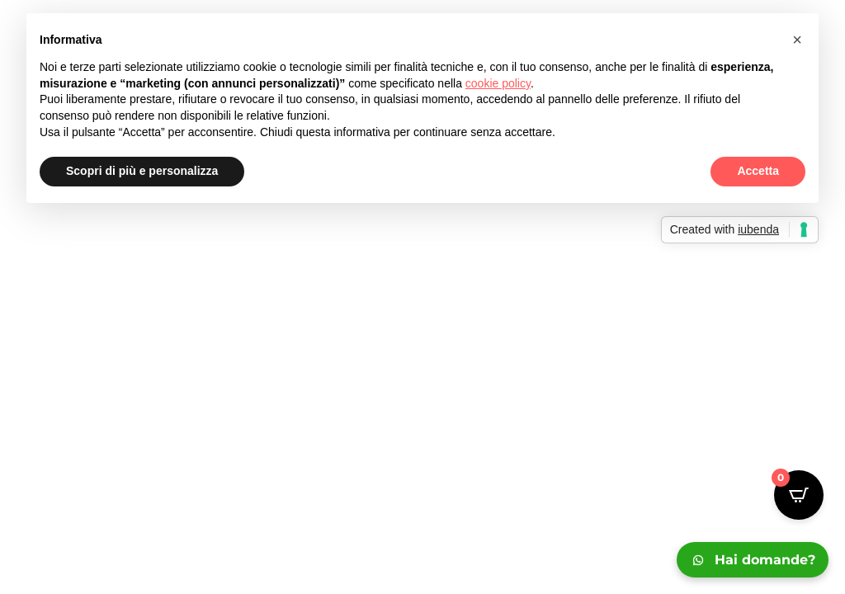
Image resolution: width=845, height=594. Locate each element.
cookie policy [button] (498, 83)
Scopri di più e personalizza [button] (142, 170)
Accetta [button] (758, 170)
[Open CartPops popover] (799, 495)
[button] (797, 39)
